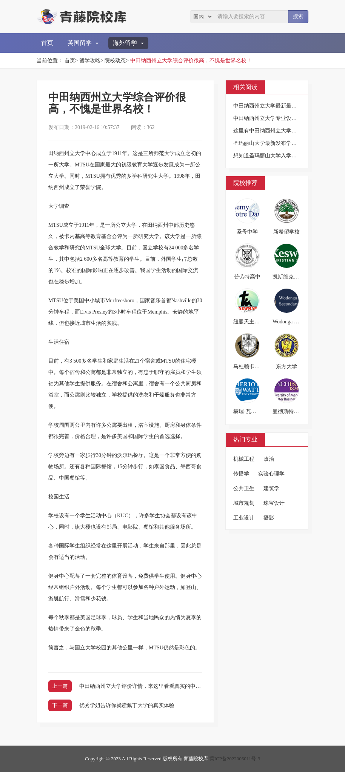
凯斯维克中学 (288, 277)
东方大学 (286, 366)
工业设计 (243, 518)
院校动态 (115, 60)
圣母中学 (247, 232)
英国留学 (83, 43)
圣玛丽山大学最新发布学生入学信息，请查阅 (286, 143)
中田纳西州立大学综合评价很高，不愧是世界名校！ (191, 60)
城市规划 (243, 503)
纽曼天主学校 (249, 321)
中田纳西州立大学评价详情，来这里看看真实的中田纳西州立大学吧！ (161, 686)
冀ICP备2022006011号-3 (234, 758)
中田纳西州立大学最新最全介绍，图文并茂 (283, 106)
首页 (47, 43)
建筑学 (271, 488)
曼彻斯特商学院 (291, 411)
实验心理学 (271, 474)
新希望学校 (286, 232)
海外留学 (128, 43)
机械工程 (243, 459)
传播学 (241, 474)
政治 (268, 459)
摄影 (268, 518)
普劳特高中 (247, 277)
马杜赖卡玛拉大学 (254, 366)
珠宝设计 (274, 503)
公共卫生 (243, 488)
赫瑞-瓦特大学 (250, 411)
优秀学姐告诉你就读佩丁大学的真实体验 (126, 705)
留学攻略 (89, 60)
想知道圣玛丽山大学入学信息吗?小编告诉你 (284, 155)
